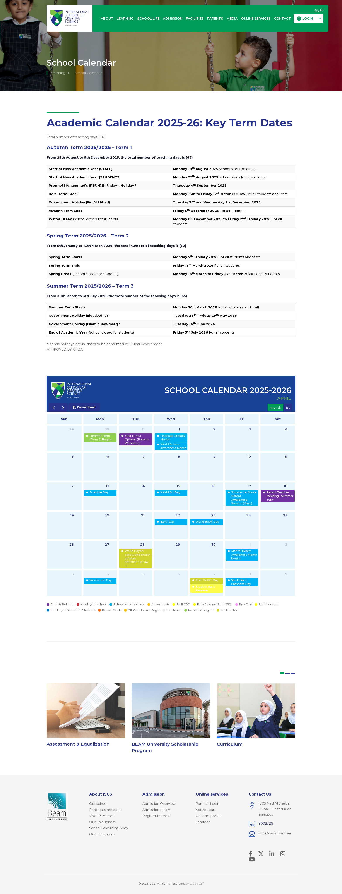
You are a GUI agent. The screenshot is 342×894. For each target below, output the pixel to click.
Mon (100, 419)
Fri (242, 419)
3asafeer (203, 822)
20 (107, 515)
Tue (135, 419)
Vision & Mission (102, 816)
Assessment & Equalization (78, 747)
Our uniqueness (102, 822)
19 (72, 515)
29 (71, 429)
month (275, 407)
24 (248, 515)
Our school (98, 803)
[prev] (53, 407)
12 (72, 486)
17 (249, 486)
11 (286, 456)
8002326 (265, 823)
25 (285, 515)
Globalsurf (197, 883)
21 (143, 515)
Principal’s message (105, 810)
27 (107, 544)
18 (285, 486)
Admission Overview (159, 803)
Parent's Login (207, 803)
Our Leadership (102, 834)
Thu (206, 419)
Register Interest (156, 816)
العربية (318, 10)
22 (178, 515)
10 (249, 456)
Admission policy (156, 810)
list (287, 407)
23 (213, 515)
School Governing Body (108, 828)
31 (143, 429)
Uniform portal (208, 816)
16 (213, 486)
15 (178, 486)
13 (107, 486)
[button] (308, 18)
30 (107, 429)
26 (71, 544)
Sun (64, 419)
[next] (63, 407)
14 (143, 486)
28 (142, 544)
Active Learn (206, 810)
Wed (171, 419)
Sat (278, 419)
